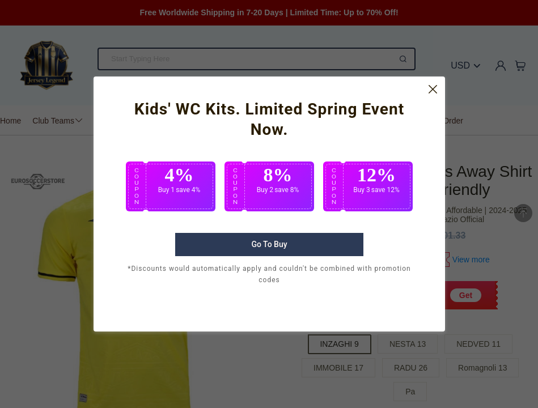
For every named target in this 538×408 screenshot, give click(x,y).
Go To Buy (269, 261)
